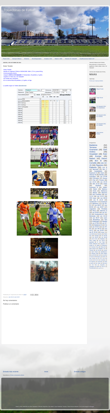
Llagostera (92, 209)
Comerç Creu (94, 247)
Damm (104, 158)
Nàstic (95, 189)
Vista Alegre (104, 253)
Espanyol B (93, 173)
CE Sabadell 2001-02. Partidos (101, 124)
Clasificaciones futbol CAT (86, 58)
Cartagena (91, 266)
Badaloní (102, 238)
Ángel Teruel (99, 97)
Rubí (105, 154)
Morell (98, 266)
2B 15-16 (94, 238)
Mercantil (95, 169)
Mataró (92, 158)
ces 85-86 (104, 235)
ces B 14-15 (98, 200)
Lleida (105, 183)
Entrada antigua (80, 371)
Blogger (92, 406)
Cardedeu (103, 260)
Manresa (104, 192)
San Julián (97, 263)
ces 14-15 (16, 297)
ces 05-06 (95, 212)
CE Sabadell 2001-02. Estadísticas (101, 107)
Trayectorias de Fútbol (19, 10)
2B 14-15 (96, 260)
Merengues (97, 256)
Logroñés (100, 268)
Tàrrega (97, 235)
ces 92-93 (100, 230)
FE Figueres (92, 261)
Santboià (98, 185)
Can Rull (94, 265)
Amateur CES (48, 58)
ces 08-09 (92, 234)
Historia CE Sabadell (71, 58)
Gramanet (93, 150)
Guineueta (99, 261)
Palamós (93, 167)
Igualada (91, 242)
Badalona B (98, 225)
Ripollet (104, 221)
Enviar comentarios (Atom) (17, 375)
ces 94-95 (102, 240)
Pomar (105, 250)
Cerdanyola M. (99, 214)
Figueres (99, 165)
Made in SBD (58, 58)
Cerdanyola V (93, 201)
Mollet (102, 232)
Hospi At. (91, 245)
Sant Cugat (92, 240)
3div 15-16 (96, 183)
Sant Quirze (92, 248)
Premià (101, 180)
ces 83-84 (93, 255)
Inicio (46, 371)
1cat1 (105, 218)
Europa (98, 156)
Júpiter (105, 187)
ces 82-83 (98, 250)
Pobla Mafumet (93, 243)
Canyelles (102, 265)
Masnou (104, 189)
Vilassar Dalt (94, 253)
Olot (105, 219)
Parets (103, 256)
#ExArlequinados (36, 58)
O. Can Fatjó (101, 242)
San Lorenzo (92, 258)
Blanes (95, 192)
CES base (92, 198)
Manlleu (101, 174)
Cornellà (92, 163)
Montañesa (96, 219)
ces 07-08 (95, 223)
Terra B (103, 266)
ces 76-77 (100, 258)
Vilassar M (92, 174)
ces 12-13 (100, 196)
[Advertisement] (44, 357)
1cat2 (99, 255)
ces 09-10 (98, 228)
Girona (105, 178)
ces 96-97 (100, 207)
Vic (106, 225)
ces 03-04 (95, 227)
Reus (94, 210)
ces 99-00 (103, 198)
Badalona (93, 145)
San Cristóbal (96, 194)
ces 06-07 (96, 218)
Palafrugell (95, 221)
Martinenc (95, 203)
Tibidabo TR (101, 248)
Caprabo (102, 243)
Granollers (92, 176)
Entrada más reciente (10, 371)
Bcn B (98, 161)
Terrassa (93, 147)
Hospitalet (93, 154)
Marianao (104, 245)
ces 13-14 (11, 297)
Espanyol (104, 201)
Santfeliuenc (104, 252)
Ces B (104, 167)
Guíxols (99, 234)
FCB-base (96, 178)
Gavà (102, 173)
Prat (94, 180)
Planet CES (6, 58)
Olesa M (103, 247)
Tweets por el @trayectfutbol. (96, 80)
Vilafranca (104, 191)
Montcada (92, 216)
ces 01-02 (103, 216)
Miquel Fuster (99, 89)
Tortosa (91, 250)
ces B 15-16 (93, 232)
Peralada (104, 209)
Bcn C (105, 169)
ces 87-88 (103, 176)
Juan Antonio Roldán (99, 133)
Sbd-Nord (105, 263)
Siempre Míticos (16, 58)
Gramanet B (93, 187)
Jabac (98, 245)
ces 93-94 (95, 237)
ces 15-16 (103, 182)
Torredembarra (92, 268)
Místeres (26, 58)
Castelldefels (98, 171)
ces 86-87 (98, 205)
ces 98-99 (104, 237)
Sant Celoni (94, 252)
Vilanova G (103, 210)
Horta (94, 191)
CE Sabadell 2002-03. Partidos (101, 115)
